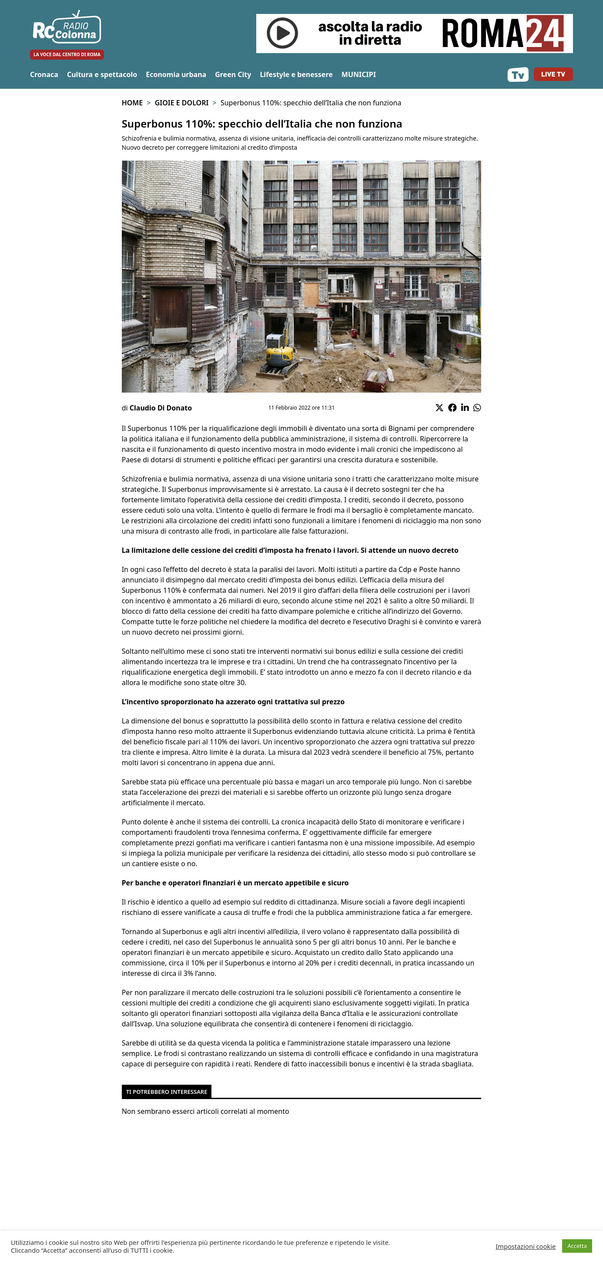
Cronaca (44, 74)
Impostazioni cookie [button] (526, 1246)
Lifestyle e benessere (296, 74)
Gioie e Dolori (182, 103)
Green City (233, 74)
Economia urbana (176, 74)
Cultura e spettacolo (102, 74)
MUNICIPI (359, 74)
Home (132, 103)
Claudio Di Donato (161, 408)
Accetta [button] (577, 1246)
